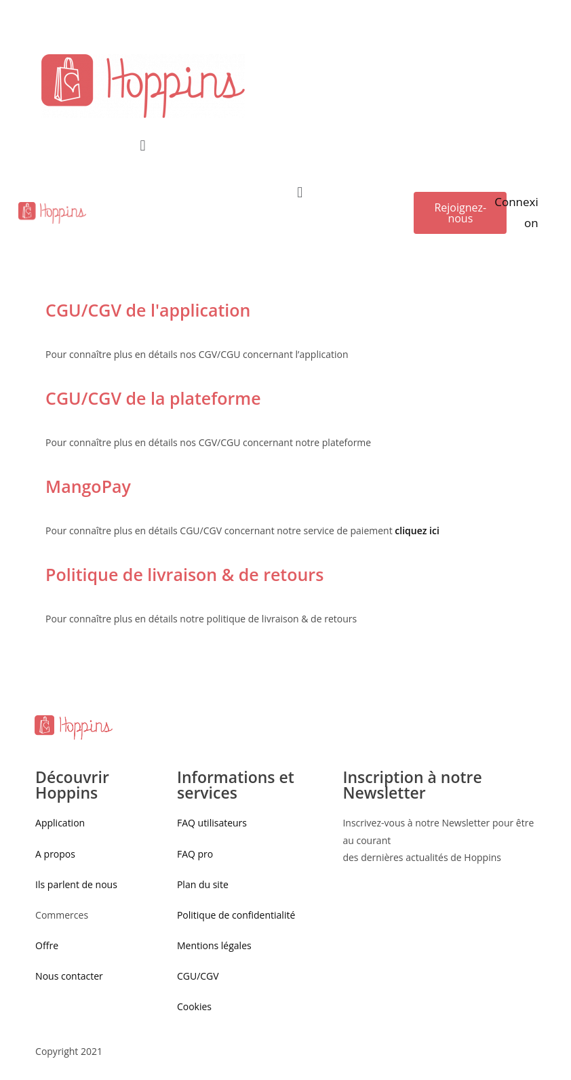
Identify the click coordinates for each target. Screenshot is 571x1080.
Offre (46, 945)
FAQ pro (196, 853)
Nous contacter (69, 975)
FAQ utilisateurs (212, 822)
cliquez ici (417, 530)
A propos (55, 853)
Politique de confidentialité (236, 914)
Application (60, 822)
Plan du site (203, 884)
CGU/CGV (198, 975)
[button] (460, 213)
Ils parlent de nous (76, 884)
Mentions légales (214, 945)
